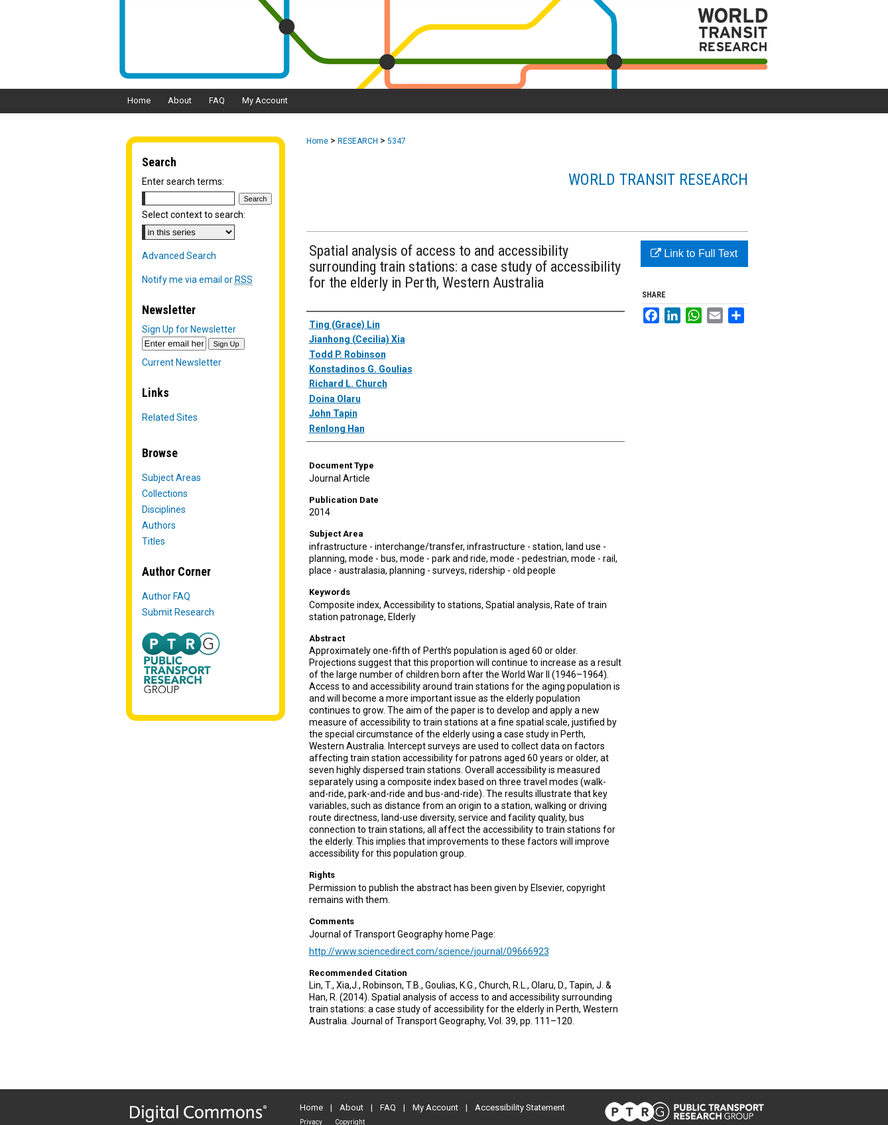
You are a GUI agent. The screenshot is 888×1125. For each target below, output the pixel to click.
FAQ (388, 1107)
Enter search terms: (183, 181)
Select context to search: (193, 214)
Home (317, 141)
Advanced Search (179, 255)
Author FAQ (166, 596)
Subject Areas (171, 477)
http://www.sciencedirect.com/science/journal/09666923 (429, 951)
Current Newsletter (182, 362)
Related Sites (170, 417)
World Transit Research (658, 179)
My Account (435, 1107)
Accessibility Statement (520, 1107)
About (351, 1107)
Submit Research (178, 612)
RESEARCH (358, 141)
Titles (153, 541)
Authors (159, 525)
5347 (396, 141)
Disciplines (164, 509)
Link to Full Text (694, 253)
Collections (165, 493)
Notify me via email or (197, 279)
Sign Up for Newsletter (189, 329)
